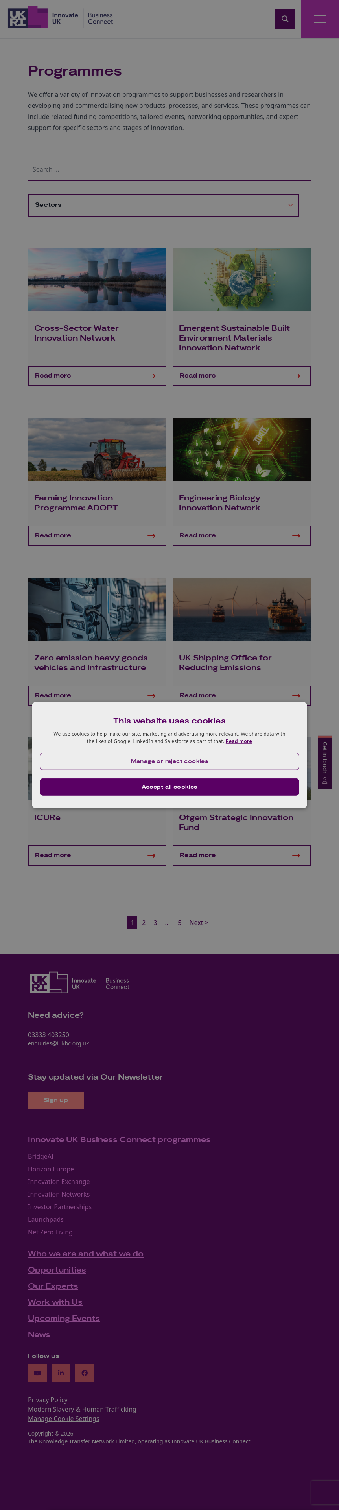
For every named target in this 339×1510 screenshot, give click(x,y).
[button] (169, 761)
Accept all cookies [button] (169, 787)
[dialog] (169, 755)
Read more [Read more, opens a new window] (239, 741)
